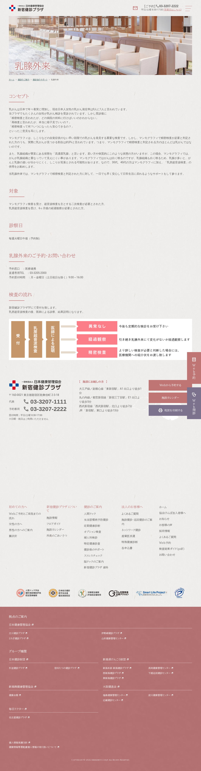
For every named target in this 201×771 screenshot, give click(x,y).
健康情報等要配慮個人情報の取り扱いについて (33, 747)
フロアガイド (53, 524)
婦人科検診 (90, 537)
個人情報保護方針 (18, 742)
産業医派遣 (128, 536)
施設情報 (52, 518)
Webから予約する (170, 385)
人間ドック (90, 513)
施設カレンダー (170, 397)
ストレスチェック (93, 555)
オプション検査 (92, 531)
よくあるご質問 (130, 513)
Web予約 (165, 543)
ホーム (11, 80)
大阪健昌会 (109, 686)
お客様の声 (165, 525)
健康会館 (13, 695)
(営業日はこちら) (172, 9)
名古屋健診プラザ (18, 717)
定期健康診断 (92, 525)
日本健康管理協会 (20, 624)
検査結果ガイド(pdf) (172, 549)
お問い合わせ (167, 555)
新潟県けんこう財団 (114, 659)
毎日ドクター (16, 709)
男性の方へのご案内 (21, 530)
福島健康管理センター (114, 695)
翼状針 (13, 536)
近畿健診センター (111, 700)
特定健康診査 (92, 543)
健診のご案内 (23, 80)
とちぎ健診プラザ (17, 638)
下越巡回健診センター (159, 673)
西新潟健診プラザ (112, 673)
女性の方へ (15, 524)
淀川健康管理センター (159, 695)
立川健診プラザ (17, 633)
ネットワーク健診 (131, 530)
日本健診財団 (17, 659)
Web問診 (194, 403)
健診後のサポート (40, 80)
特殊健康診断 (130, 542)
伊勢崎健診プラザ (110, 633)
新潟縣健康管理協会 (21, 686)
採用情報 (164, 531)
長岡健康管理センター (159, 668)
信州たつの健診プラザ (65, 668)
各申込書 (127, 548)
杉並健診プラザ (17, 668)
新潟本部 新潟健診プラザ (116, 668)
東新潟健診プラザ (112, 678)
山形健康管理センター (112, 638)
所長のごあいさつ (57, 535)
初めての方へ (18, 506)
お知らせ (164, 519)
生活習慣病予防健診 (96, 519)
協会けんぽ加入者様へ (172, 513)
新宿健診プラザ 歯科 (96, 567)
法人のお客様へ (132, 506)
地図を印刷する (170, 410)
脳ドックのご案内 (94, 561)
